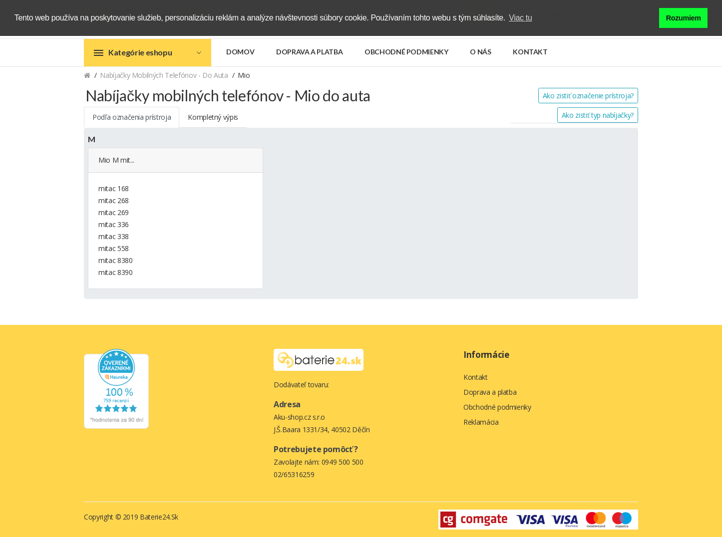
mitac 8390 (115, 272)
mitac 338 (113, 236)
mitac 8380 (115, 260)
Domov (240, 51)
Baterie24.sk (159, 517)
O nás (480, 51)
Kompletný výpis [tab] (213, 117)
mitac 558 (113, 248)
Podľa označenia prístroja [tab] (131, 117)
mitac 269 (113, 212)
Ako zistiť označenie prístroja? (588, 95)
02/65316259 (294, 474)
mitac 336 (113, 224)
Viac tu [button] (520, 17)
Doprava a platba (309, 51)
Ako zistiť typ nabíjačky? (598, 115)
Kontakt (530, 51)
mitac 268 (113, 200)
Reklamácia (481, 422)
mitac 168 (113, 188)
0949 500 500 (342, 462)
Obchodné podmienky (406, 51)
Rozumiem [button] (683, 18)
